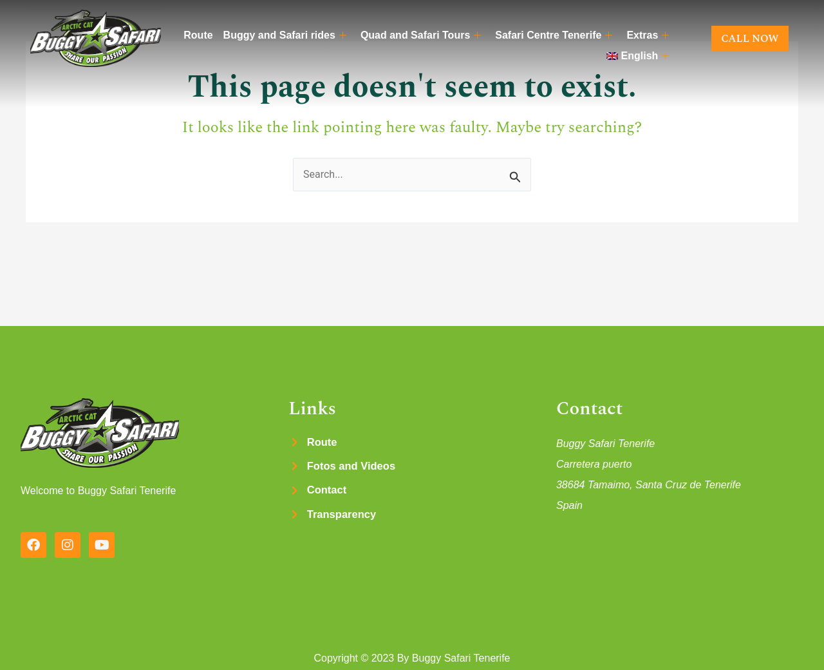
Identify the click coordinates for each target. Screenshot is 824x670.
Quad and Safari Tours (420, 35)
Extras (647, 35)
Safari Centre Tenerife (553, 35)
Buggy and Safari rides (284, 35)
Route (197, 35)
